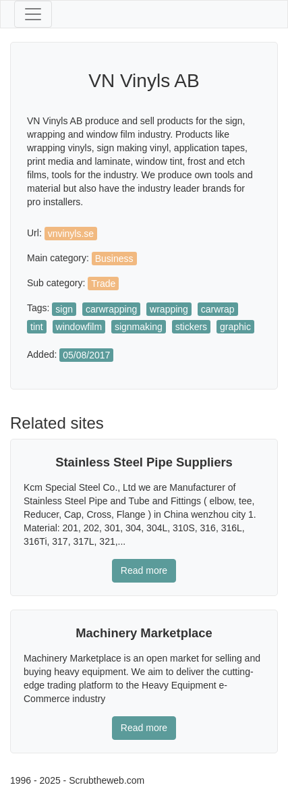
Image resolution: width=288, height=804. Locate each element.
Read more (144, 570)
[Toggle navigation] (33, 14)
